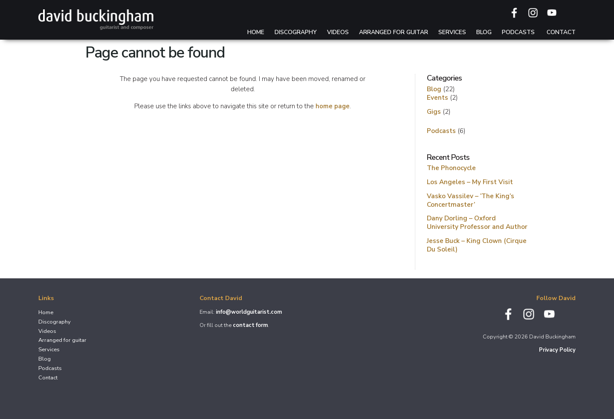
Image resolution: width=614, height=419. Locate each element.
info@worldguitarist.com (249, 312)
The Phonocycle (451, 167)
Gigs (434, 111)
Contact (561, 32)
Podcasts (518, 32)
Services (452, 32)
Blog (484, 32)
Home (255, 32)
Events (437, 97)
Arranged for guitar (393, 32)
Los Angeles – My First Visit (470, 181)
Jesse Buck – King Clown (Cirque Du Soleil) (477, 245)
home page (333, 106)
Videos (338, 32)
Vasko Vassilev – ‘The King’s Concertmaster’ (470, 200)
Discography (296, 32)
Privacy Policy (557, 350)
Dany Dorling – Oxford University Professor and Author (477, 222)
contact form (250, 325)
